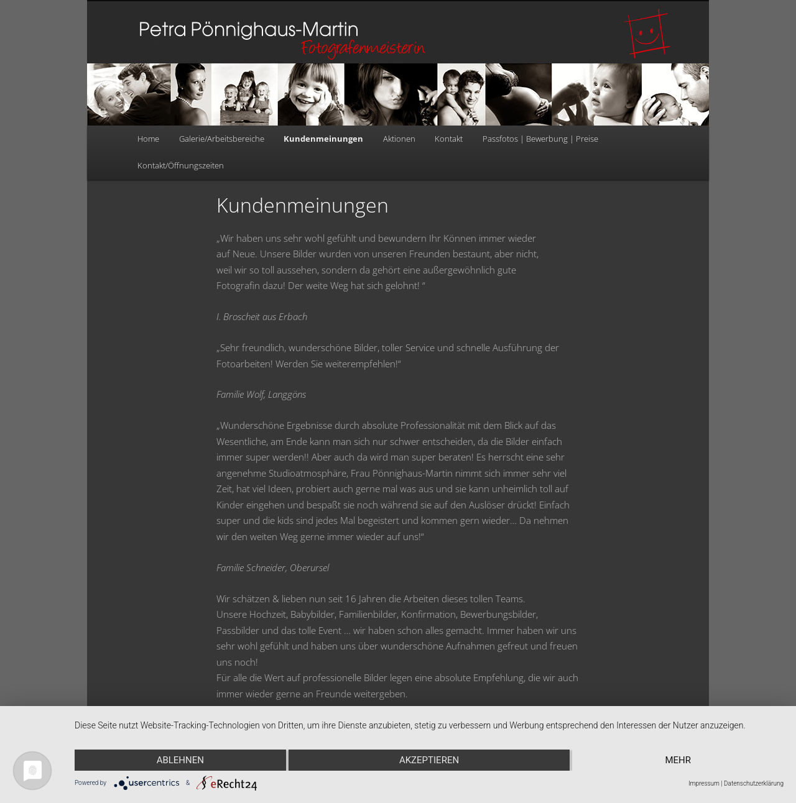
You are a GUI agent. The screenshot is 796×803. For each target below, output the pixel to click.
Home (148, 138)
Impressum (704, 783)
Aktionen (399, 138)
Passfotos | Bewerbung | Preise (540, 138)
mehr (678, 760)
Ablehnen (180, 760)
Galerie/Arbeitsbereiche (221, 138)
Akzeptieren (429, 760)
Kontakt (449, 138)
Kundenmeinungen (323, 138)
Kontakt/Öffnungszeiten (180, 165)
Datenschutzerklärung (754, 783)
